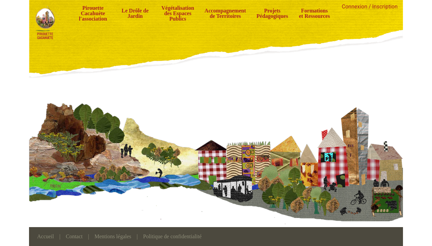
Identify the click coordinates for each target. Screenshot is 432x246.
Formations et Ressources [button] (314, 13)
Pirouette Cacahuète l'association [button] (93, 13)
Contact (74, 236)
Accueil (45, 236)
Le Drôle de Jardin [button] (135, 13)
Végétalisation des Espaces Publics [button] (177, 13)
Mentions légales (112, 236)
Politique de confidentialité (172, 236)
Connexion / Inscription (370, 6)
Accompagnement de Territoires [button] (225, 13)
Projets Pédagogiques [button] (272, 13)
